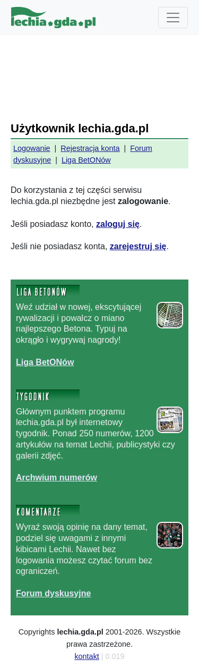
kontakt (86, 656)
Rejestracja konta (89, 148)
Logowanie (31, 148)
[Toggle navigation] (173, 17)
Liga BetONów (86, 160)
